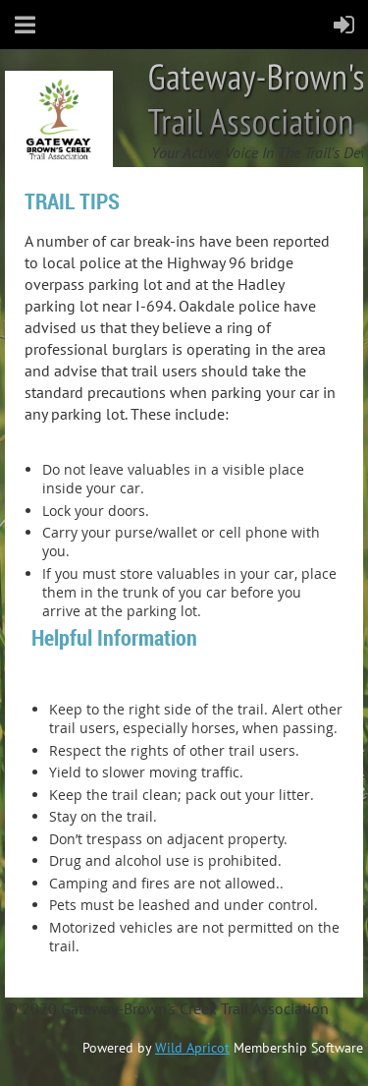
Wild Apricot (192, 1048)
